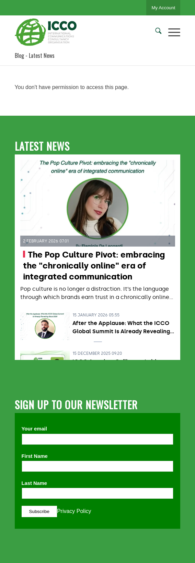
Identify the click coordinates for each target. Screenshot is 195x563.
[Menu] (170, 32)
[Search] (155, 32)
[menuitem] (155, 32)
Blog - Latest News (35, 55)
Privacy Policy (74, 511)
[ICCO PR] (81, 32)
